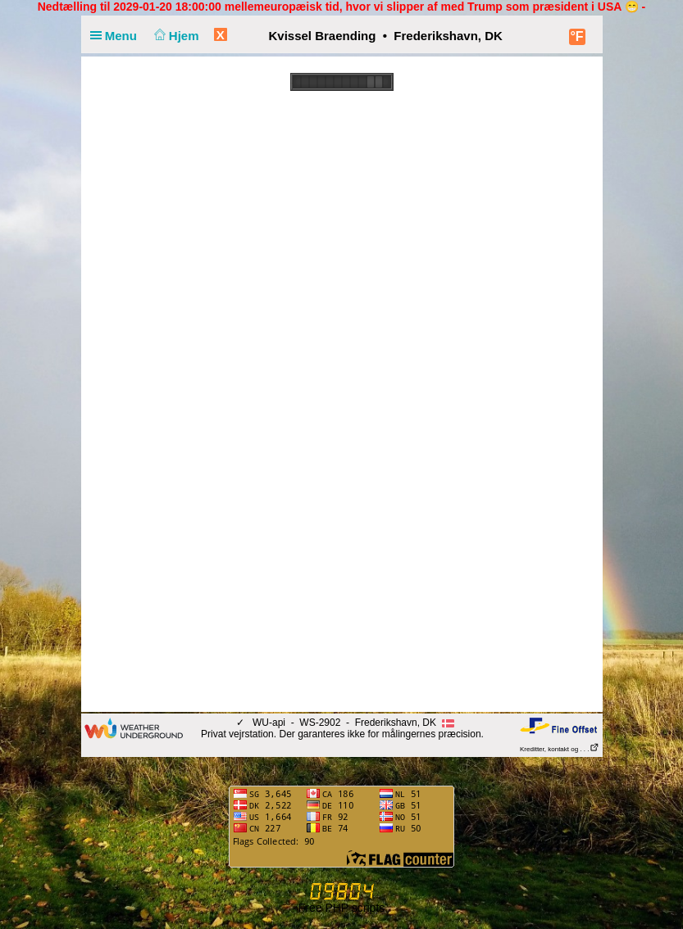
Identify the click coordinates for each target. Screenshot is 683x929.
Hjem (174, 36)
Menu (117, 36)
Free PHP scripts (341, 907)
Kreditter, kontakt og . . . (559, 749)
